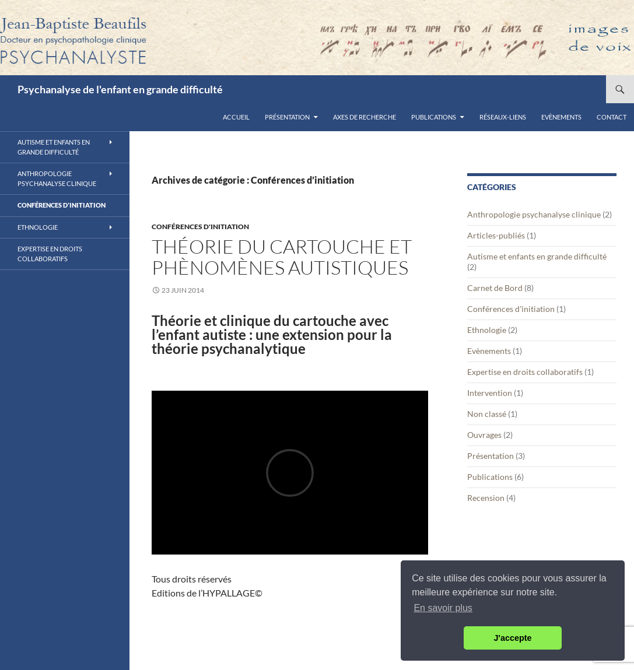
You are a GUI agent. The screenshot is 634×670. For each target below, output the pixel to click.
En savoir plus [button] (443, 608)
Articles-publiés (496, 235)
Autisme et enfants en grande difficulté (537, 256)
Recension (486, 498)
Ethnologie (486, 330)
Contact (611, 117)
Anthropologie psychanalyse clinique (534, 214)
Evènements (561, 117)
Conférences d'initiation (200, 226)
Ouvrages (484, 435)
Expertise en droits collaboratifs (525, 372)
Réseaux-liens (502, 117)
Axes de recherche (364, 117)
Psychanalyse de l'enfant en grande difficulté (120, 89)
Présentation (287, 117)
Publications (433, 117)
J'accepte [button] (512, 638)
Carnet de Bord (495, 288)
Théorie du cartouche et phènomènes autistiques (282, 256)
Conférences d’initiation (61, 205)
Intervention (489, 393)
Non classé (486, 414)
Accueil (236, 117)
